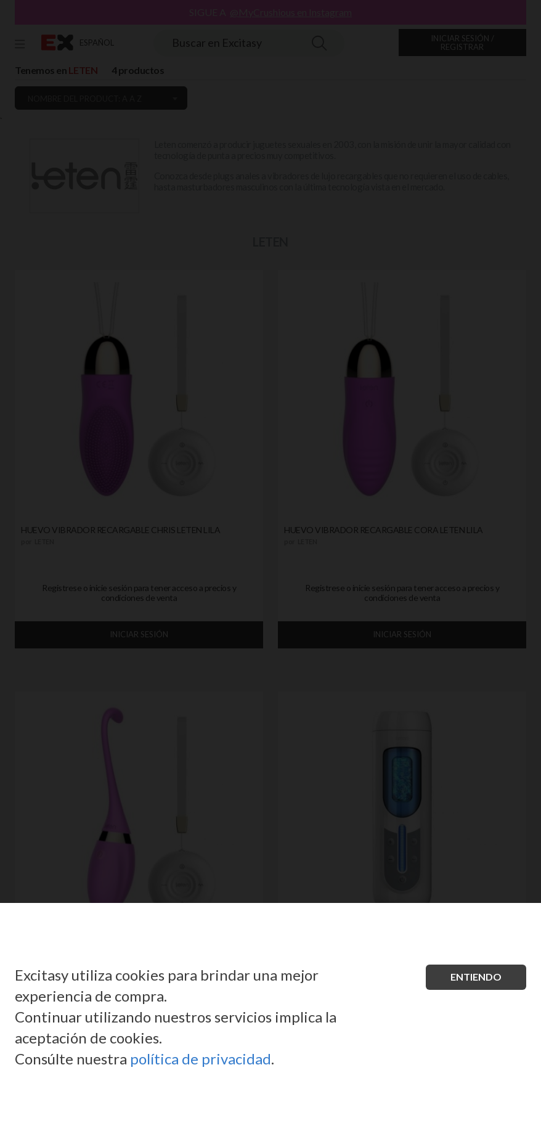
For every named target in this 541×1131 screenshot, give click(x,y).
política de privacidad (200, 1059)
